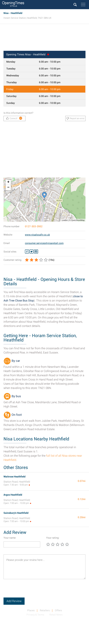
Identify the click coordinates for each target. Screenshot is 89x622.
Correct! (14, 118)
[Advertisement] (44, 38)
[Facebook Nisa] (27, 251)
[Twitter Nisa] (31, 251)
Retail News (55, 614)
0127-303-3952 (33, 226)
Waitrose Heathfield (14, 476)
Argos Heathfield (13, 494)
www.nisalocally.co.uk (37, 234)
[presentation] (30, 590)
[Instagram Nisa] (36, 251)
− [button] (8, 187)
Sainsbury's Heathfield (16, 512)
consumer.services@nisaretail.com (44, 243)
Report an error (75, 118)
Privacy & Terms (35, 614)
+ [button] (8, 182)
